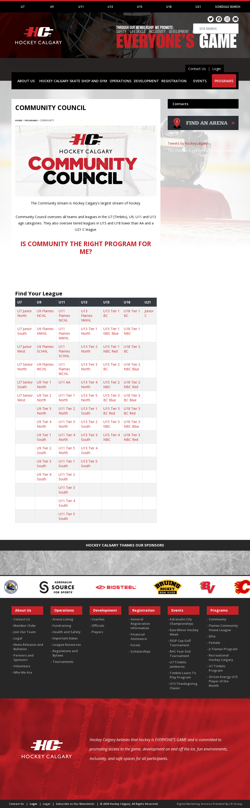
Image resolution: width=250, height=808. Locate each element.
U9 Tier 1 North (44, 384)
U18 (169, 7)
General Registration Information (140, 623)
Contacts (180, 103)
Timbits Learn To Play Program (183, 675)
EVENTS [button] (200, 81)
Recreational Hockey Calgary (221, 657)
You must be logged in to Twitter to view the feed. (203, 152)
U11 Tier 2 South (67, 476)
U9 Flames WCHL (45, 366)
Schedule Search (227, 7)
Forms (135, 645)
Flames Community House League (223, 627)
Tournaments (62, 661)
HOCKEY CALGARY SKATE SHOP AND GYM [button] (73, 81)
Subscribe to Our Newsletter (75, 804)
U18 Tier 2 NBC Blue (132, 366)
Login (216, 68)
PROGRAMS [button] (224, 81)
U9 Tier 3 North (44, 410)
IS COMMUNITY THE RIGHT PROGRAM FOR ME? (86, 247)
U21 (198, 7)
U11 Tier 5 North (67, 450)
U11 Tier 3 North (67, 424)
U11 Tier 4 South (67, 503)
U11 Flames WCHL (64, 369)
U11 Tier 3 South (67, 490)
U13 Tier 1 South (89, 410)
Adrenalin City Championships (181, 621)
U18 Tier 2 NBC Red (132, 384)
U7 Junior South (24, 331)
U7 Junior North (24, 313)
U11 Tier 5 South (67, 516)
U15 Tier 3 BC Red (111, 410)
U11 (81, 7)
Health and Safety (66, 632)
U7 (22, 7)
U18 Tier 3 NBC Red (132, 437)
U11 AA (64, 382)
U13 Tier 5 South (89, 463)
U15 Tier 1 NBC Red (111, 349)
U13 (110, 7)
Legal (17, 638)
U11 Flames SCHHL (64, 351)
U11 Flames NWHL (64, 333)
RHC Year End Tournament (180, 653)
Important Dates (65, 638)
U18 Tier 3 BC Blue (132, 397)
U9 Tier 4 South (44, 476)
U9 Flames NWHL (45, 331)
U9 (52, 7)
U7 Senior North (25, 366)
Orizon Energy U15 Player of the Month (223, 681)
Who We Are (22, 672)
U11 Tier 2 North (67, 410)
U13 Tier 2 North (89, 349)
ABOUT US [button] (26, 81)
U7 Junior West (24, 349)
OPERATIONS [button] (120, 81)
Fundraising (61, 625)
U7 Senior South (25, 384)
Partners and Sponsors (23, 657)
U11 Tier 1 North (67, 397)
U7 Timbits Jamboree (178, 664)
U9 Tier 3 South (44, 463)
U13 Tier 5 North (89, 397)
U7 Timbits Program (217, 668)
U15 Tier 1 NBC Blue (111, 331)
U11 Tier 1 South (67, 463)
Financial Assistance (139, 636)
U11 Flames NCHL (64, 316)
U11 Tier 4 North (67, 437)
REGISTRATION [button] (174, 81)
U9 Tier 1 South (44, 437)
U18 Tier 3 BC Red (132, 410)
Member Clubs (24, 625)
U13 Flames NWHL (87, 316)
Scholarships (140, 651)
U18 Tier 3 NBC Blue (132, 424)
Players (97, 632)
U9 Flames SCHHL (45, 349)
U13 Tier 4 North (89, 384)
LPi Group (235, 804)
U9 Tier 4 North (44, 424)
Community (217, 619)
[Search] (216, 28)
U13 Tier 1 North (89, 331)
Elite (212, 636)
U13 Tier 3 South (89, 437)
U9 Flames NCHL (45, 313)
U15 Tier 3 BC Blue (111, 397)
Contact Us (197, 68)
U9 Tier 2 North (44, 397)
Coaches (98, 619)
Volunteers (21, 666)
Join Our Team (24, 632)
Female (214, 642)
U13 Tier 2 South (89, 424)
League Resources (66, 644)
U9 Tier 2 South (44, 450)
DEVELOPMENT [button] (146, 81)
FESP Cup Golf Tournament (180, 642)
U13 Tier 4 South (89, 450)
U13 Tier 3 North (89, 366)
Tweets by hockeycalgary (188, 143)
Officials (98, 625)
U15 (139, 7)
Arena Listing (62, 619)
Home (18, 120)
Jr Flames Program (223, 649)
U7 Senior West (25, 397)
